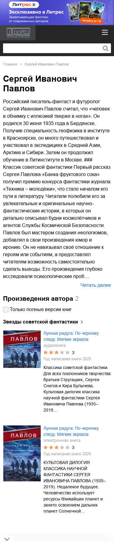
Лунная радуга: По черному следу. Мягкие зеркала (71, 336)
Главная (10, 64)
